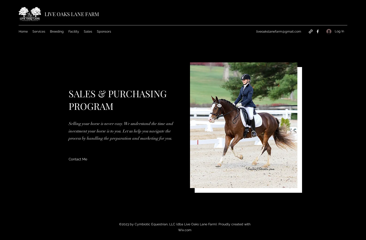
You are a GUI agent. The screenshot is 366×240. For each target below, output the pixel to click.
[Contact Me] (78, 159)
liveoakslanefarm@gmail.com (278, 31)
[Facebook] (317, 31)
